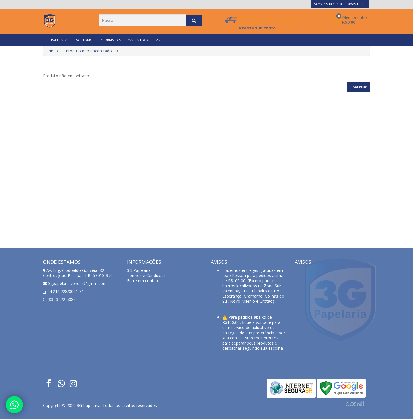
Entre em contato (143, 280)
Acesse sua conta (328, 3)
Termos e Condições (146, 275)
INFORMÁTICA (110, 40)
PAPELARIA (59, 40)
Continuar (358, 87)
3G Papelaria (139, 270)
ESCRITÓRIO (83, 40)
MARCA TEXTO (138, 40)
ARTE (160, 40)
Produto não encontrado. (89, 51)
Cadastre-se (355, 3)
